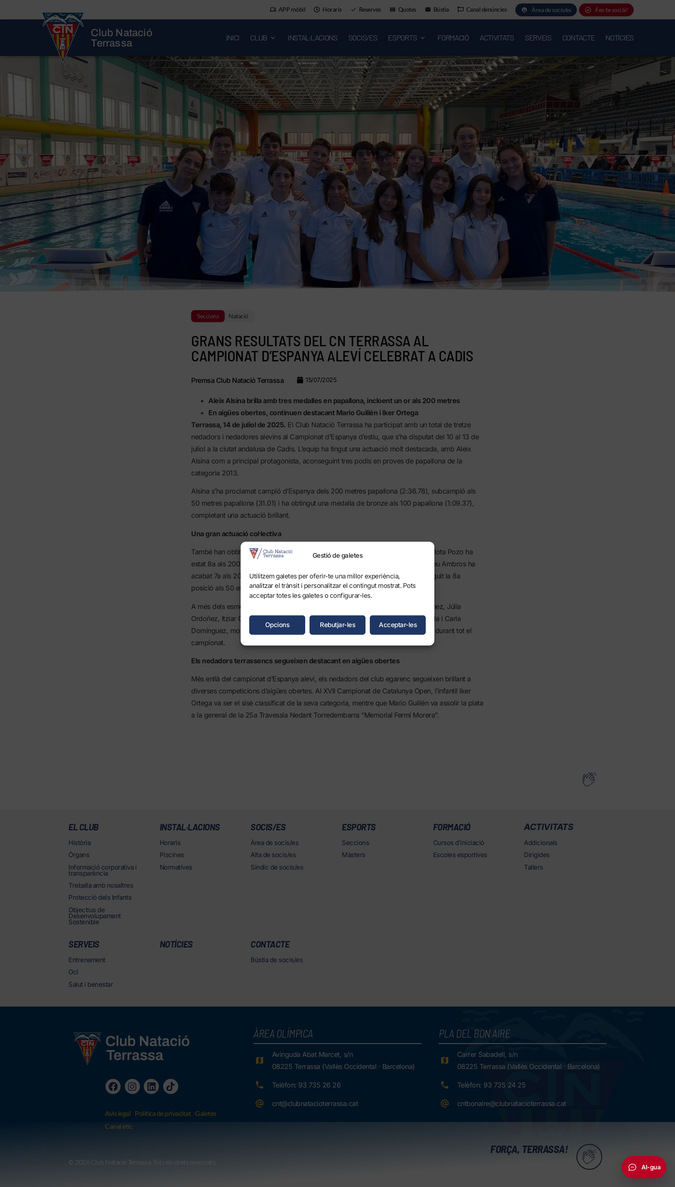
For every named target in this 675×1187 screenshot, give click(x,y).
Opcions (277, 625)
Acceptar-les (398, 625)
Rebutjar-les (337, 625)
